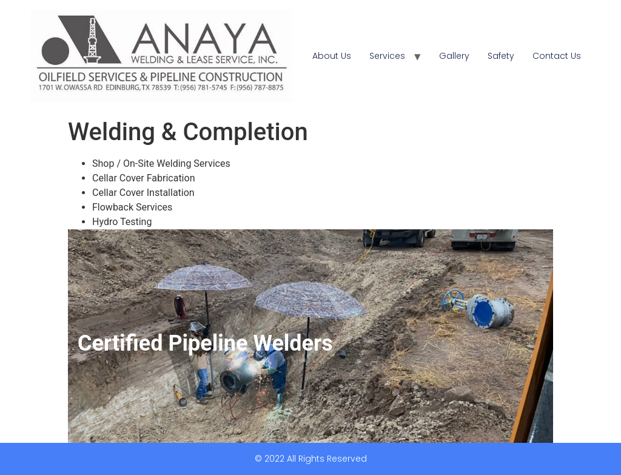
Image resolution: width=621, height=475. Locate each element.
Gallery (454, 56)
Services (387, 56)
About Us (331, 56)
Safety (501, 56)
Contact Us (556, 56)
